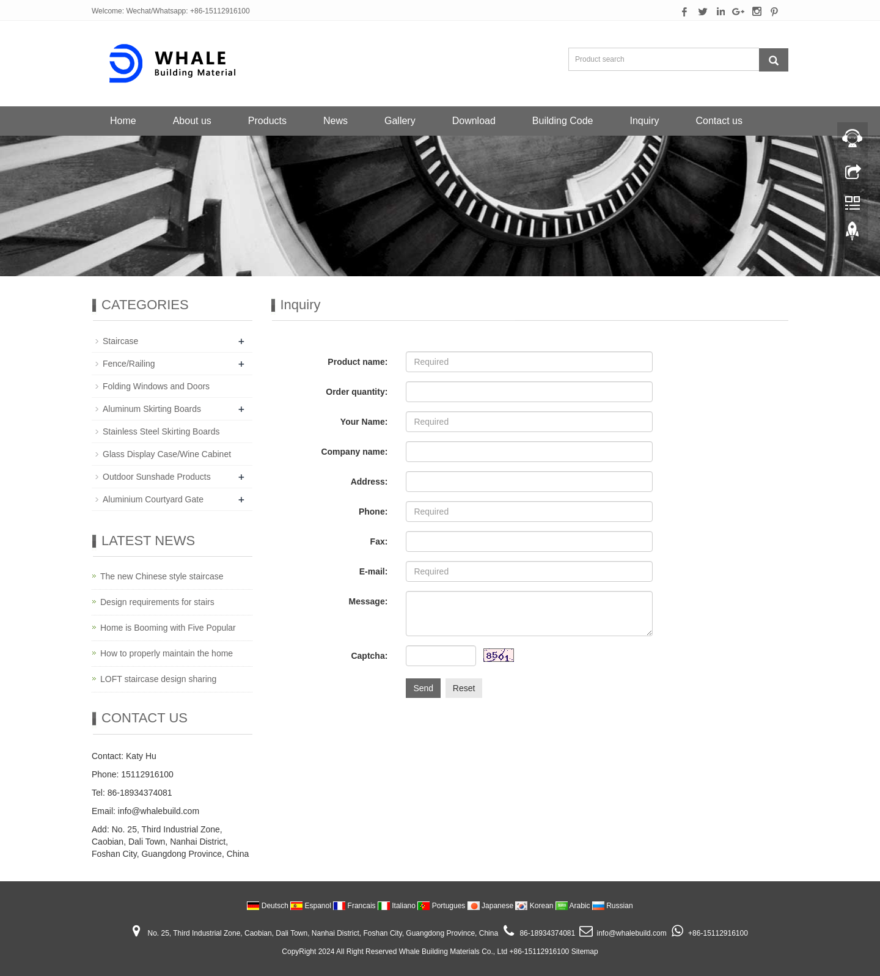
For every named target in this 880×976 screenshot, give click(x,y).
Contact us (719, 121)
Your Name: (364, 422)
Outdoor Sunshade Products (157, 477)
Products (267, 121)
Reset (464, 688)
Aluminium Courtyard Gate (153, 499)
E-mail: (373, 571)
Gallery (400, 121)
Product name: (357, 362)
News (335, 121)
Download (474, 121)
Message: (368, 601)
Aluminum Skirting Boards (152, 409)
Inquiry (644, 121)
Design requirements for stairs (157, 602)
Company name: (354, 452)
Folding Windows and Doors (156, 386)
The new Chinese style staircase (162, 576)
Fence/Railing (129, 364)
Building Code (562, 121)
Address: (369, 481)
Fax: (379, 541)
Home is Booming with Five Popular (168, 628)
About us (192, 121)
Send (423, 688)
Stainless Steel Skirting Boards (161, 431)
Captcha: (369, 656)
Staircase (120, 341)
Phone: (373, 511)
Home (123, 121)
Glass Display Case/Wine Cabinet (167, 454)
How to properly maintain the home (166, 653)
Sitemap (584, 951)
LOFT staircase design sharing (158, 679)
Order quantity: (356, 392)
